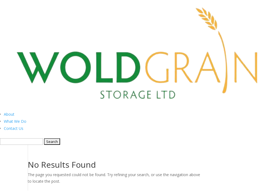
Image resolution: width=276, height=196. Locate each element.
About (9, 114)
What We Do (15, 121)
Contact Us (13, 128)
